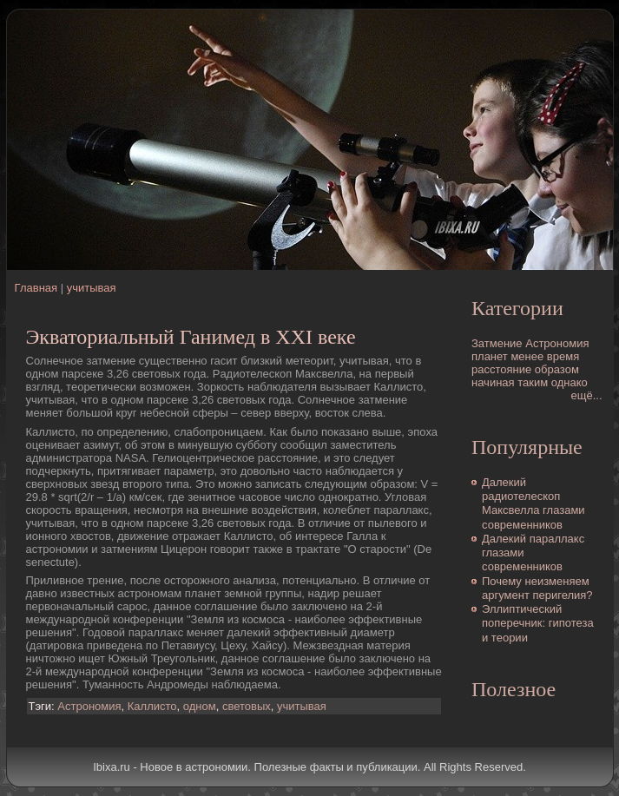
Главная (36, 287)
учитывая (91, 287)
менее (526, 356)
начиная (493, 382)
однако (569, 382)
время (563, 356)
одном (199, 706)
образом (557, 369)
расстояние (501, 369)
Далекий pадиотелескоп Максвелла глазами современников (533, 503)
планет (489, 356)
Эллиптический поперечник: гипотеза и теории (538, 623)
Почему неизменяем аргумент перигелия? (537, 588)
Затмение (497, 343)
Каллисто (152, 706)
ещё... (587, 395)
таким (532, 382)
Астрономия (89, 706)
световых (246, 706)
